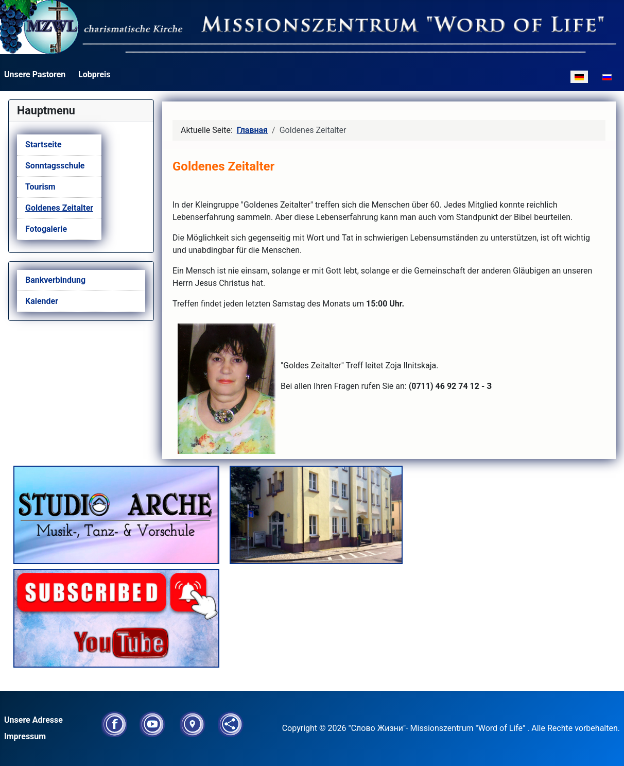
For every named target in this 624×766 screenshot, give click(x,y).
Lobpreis (94, 74)
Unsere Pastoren (34, 74)
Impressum (25, 736)
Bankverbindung (55, 280)
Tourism (40, 187)
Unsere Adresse (33, 720)
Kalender (41, 301)
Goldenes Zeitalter (59, 208)
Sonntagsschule (55, 166)
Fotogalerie (46, 229)
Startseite (43, 144)
